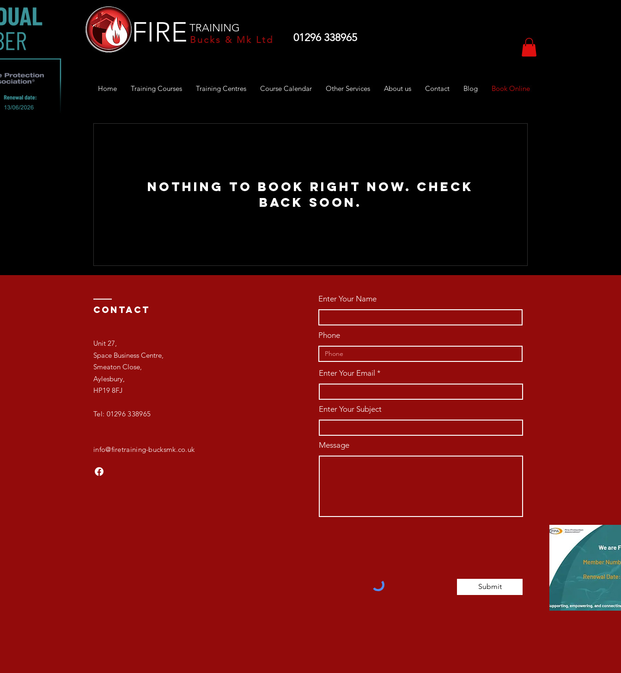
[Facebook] (99, 471)
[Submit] (490, 587)
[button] (529, 47)
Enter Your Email (347, 373)
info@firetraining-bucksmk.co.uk (144, 449)
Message (334, 445)
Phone (329, 335)
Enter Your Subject (350, 409)
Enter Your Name (347, 299)
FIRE (160, 32)
